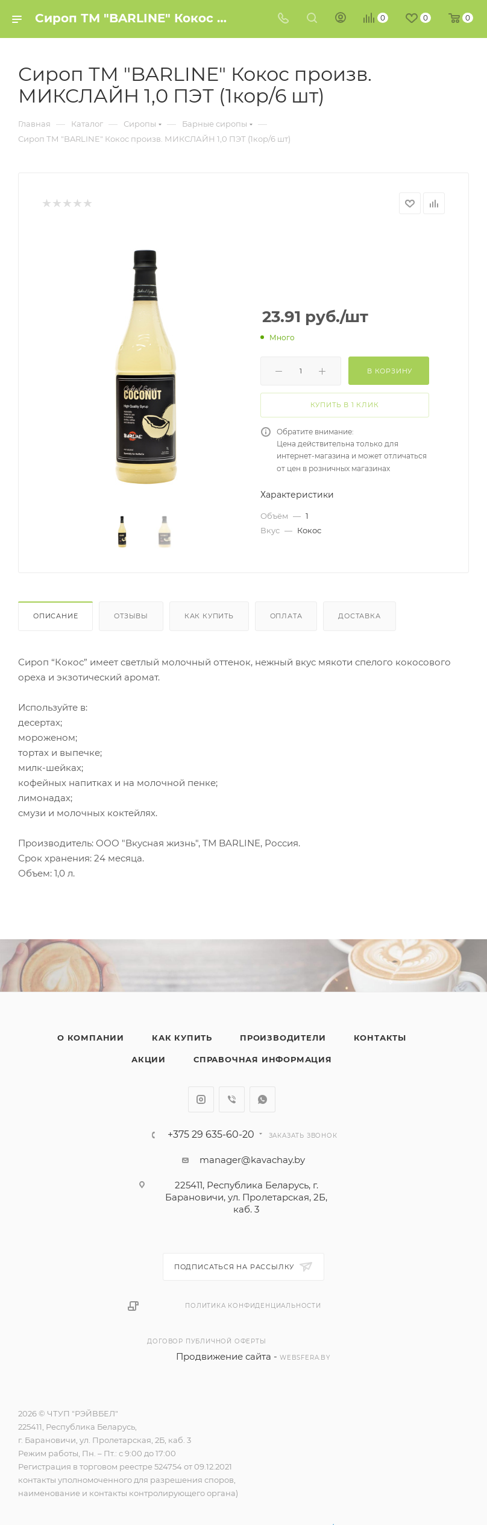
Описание (55, 616)
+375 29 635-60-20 (211, 1135)
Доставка (359, 616)
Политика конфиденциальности (253, 1306)
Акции (148, 1059)
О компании (90, 1037)
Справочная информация (262, 1059)
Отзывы (131, 616)
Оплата (286, 616)
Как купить (209, 616)
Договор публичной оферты (206, 1341)
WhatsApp (262, 1099)
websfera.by (305, 1358)
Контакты (380, 1037)
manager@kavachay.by (252, 1159)
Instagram (201, 1099)
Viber (232, 1099)
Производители (282, 1037)
